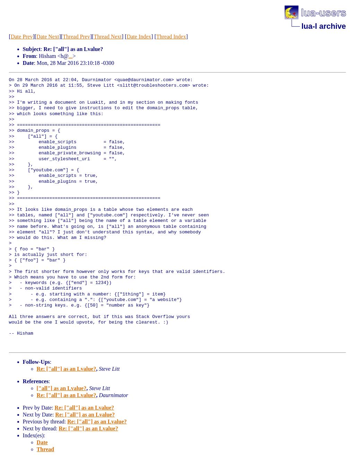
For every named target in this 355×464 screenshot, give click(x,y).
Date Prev (22, 37)
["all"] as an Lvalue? (62, 388)
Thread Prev (76, 37)
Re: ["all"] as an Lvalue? (66, 369)
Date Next (47, 37)
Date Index (139, 37)
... (71, 56)
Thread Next (107, 37)
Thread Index (171, 37)
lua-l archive (323, 26)
